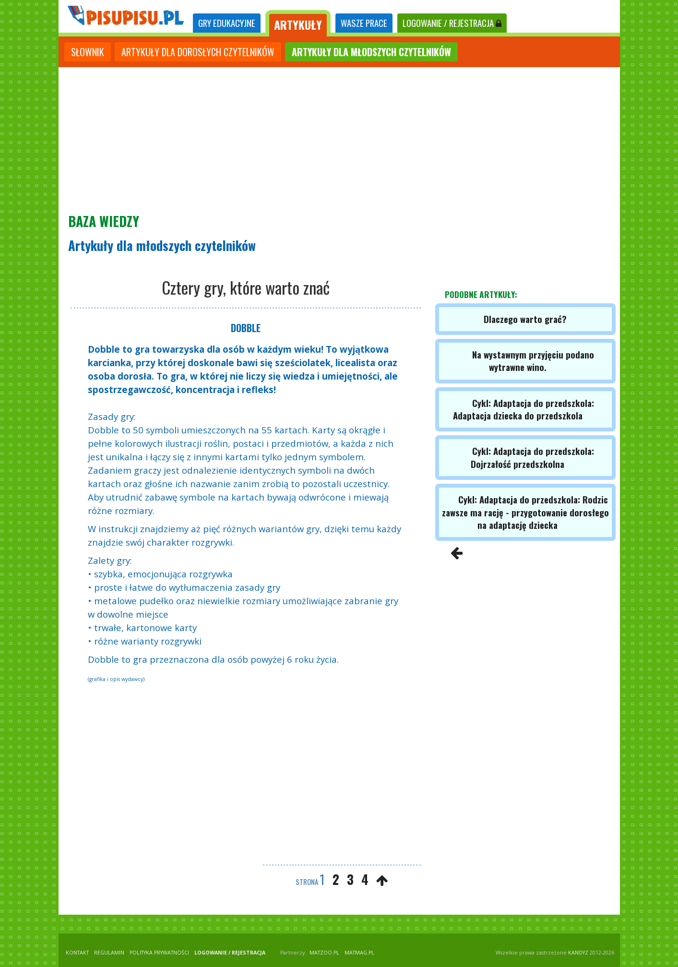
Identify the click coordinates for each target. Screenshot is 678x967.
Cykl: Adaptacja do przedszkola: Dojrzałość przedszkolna (532, 457)
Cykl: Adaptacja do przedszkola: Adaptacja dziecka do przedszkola (523, 409)
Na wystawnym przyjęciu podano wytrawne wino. (533, 360)
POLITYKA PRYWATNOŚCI (159, 952)
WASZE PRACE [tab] (364, 22)
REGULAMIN (109, 952)
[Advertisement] (339, 139)
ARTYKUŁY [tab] (298, 24)
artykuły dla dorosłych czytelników (197, 52)
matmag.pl (359, 952)
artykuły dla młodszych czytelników (371, 52)
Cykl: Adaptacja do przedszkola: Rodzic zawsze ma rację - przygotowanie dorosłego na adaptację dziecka (525, 512)
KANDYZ (578, 952)
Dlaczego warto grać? (525, 318)
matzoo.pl (324, 952)
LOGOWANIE (452, 22)
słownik (87, 52)
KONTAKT (77, 952)
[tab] (227, 23)
